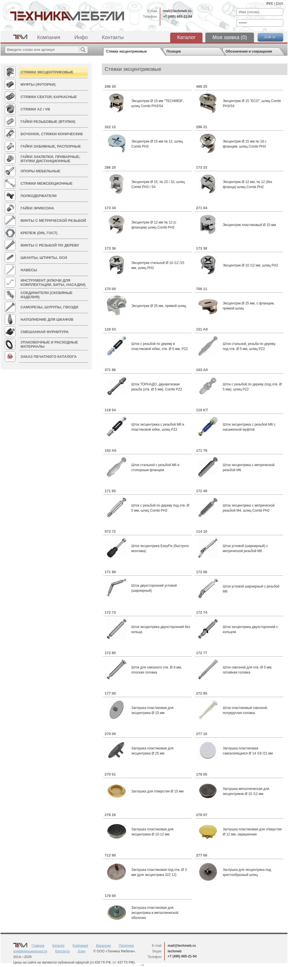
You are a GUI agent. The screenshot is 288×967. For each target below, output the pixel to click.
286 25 (110, 167)
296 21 (201, 127)
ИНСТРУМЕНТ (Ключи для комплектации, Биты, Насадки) (53, 282)
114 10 (201, 531)
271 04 (201, 208)
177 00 (110, 693)
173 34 (110, 208)
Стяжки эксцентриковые (47, 72)
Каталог (186, 37)
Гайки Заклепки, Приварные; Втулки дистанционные (50, 159)
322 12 (110, 127)
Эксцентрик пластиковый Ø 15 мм (249, 225)
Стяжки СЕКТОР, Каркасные (49, 97)
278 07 (201, 815)
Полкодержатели (39, 196)
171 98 (110, 572)
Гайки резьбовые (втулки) (48, 121)
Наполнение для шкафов (47, 319)
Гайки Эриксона (37, 208)
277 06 (201, 855)
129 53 (110, 329)
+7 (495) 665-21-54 (177, 17)
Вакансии (103, 946)
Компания (48, 37)
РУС (269, 4)
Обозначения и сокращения (249, 51)
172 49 (201, 491)
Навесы (29, 270)
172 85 (110, 653)
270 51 (110, 774)
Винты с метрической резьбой (53, 220)
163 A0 (202, 370)
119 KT (202, 410)
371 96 (110, 370)
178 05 (201, 774)
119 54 (110, 410)
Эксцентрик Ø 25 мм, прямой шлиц (158, 306)
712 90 (110, 855)
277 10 (201, 734)
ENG (279, 4)
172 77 (201, 653)
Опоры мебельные (40, 171)
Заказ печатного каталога (48, 356)
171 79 (201, 450)
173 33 (201, 167)
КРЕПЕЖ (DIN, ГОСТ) (39, 233)
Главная (38, 946)
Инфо (81, 37)
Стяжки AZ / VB (35, 109)
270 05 (110, 734)
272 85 (201, 693)
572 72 (110, 531)
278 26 (110, 815)
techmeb (174, 951)
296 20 (110, 86)
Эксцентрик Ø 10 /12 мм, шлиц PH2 (250, 265)
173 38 (201, 248)
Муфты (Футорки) (38, 84)
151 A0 (202, 329)
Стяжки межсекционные (47, 183)
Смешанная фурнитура (45, 332)
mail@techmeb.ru (177, 11)
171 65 (110, 491)
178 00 (110, 896)
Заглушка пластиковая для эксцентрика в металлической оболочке (154, 913)
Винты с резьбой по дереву (50, 245)
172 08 (201, 572)
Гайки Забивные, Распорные (51, 146)
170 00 (110, 289)
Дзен (81, 951)
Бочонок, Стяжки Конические (52, 134)
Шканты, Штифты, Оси (44, 258)
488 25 (201, 86)
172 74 (201, 612)
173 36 (110, 248)
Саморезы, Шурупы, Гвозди (49, 307)
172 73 (110, 612)
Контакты (113, 37)
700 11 (201, 289)
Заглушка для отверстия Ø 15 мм (157, 791)
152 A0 (110, 450)
